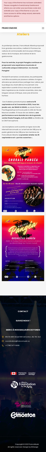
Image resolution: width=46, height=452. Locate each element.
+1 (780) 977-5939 (12, 345)
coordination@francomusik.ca (17, 341)
